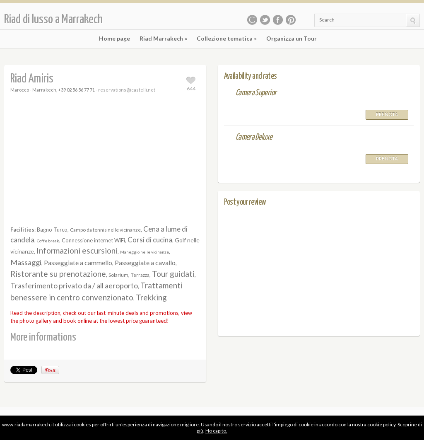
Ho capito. (216, 431)
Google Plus (252, 20)
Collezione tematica (227, 38)
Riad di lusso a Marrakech (53, 19)
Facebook (278, 20)
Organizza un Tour (291, 38)
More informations (43, 337)
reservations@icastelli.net (126, 89)
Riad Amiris (31, 79)
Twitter (265, 20)
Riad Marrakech (163, 38)
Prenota (387, 114)
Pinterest (291, 20)
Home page (114, 38)
